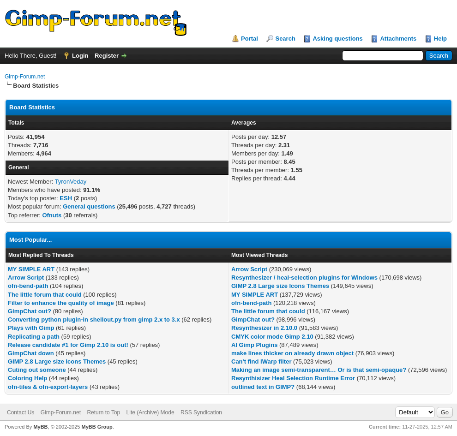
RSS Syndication (201, 412)
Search (285, 38)
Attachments (398, 38)
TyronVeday (71, 181)
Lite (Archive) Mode (150, 412)
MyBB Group (96, 427)
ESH (66, 198)
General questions (89, 206)
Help (440, 38)
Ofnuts (51, 215)
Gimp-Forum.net (25, 76)
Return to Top (103, 412)
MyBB (40, 427)
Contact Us (20, 412)
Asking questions (337, 38)
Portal (249, 38)
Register (107, 55)
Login (80, 55)
